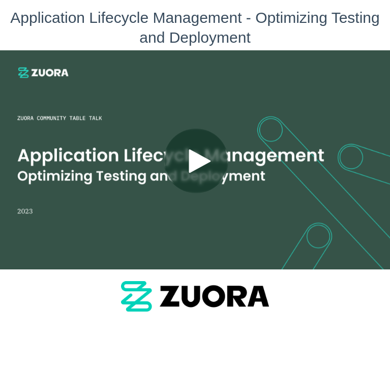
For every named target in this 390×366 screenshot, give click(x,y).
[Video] (195, 159)
